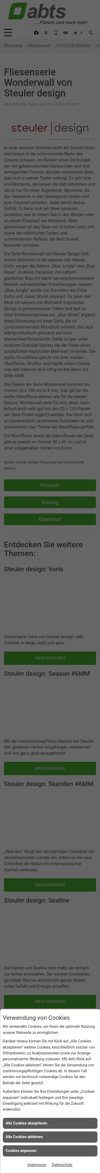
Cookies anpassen (21, 1150)
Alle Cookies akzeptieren (26, 1123)
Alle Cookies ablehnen (24, 1137)
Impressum (36, 1165)
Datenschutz (62, 1165)
